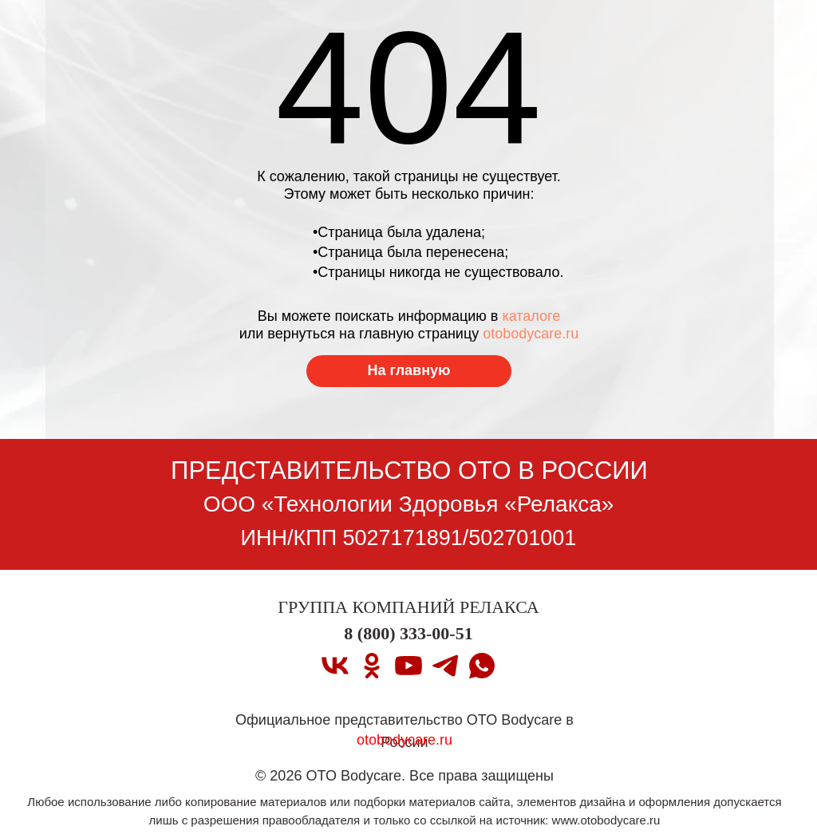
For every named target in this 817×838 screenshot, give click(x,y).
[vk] (335, 666)
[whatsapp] (482, 666)
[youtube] (408, 666)
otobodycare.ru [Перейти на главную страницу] (404, 740)
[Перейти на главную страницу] (408, 371)
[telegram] (445, 666)
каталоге (531, 316)
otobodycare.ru (530, 334)
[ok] (372, 666)
